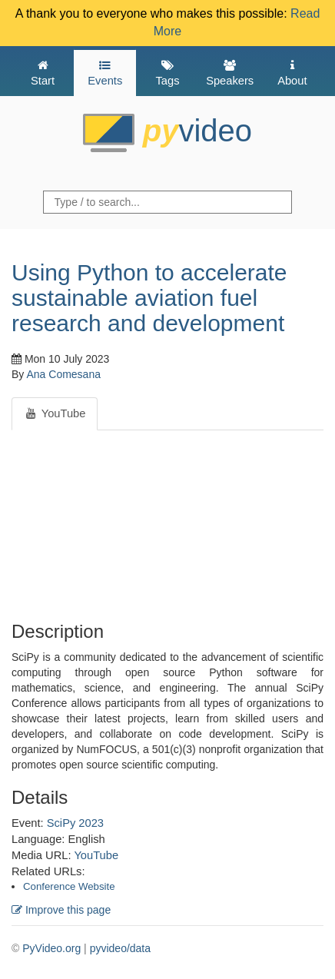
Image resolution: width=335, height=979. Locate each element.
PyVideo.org (51, 948)
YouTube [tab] (54, 413)
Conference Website (69, 886)
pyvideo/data (120, 948)
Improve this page (61, 910)
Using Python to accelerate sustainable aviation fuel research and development (149, 298)
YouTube (96, 855)
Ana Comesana (63, 374)
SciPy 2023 (75, 823)
